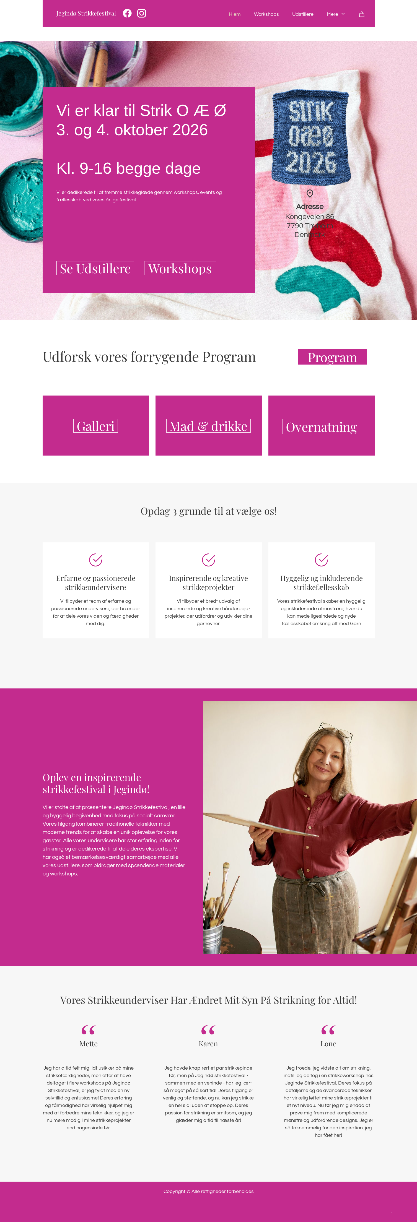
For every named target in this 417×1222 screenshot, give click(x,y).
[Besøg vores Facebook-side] (127, 13)
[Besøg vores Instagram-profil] (141, 13)
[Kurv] (361, 14)
